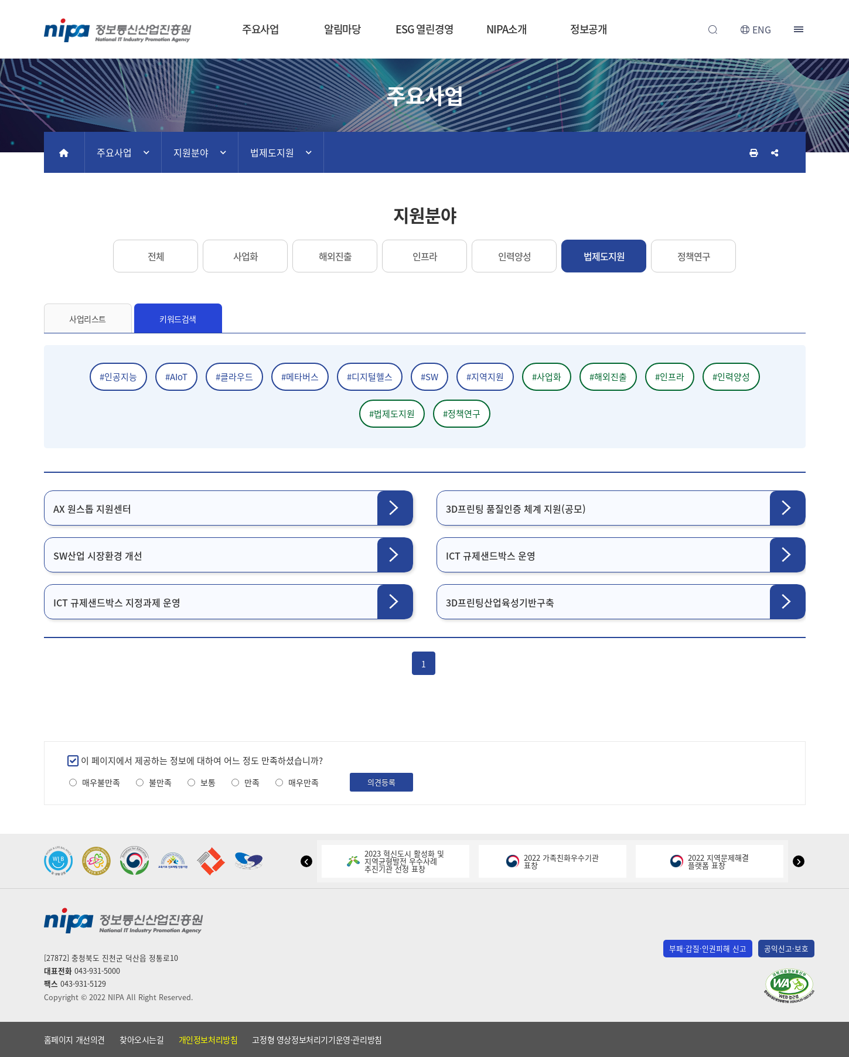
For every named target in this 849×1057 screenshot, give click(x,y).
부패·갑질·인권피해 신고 (707, 948)
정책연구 (693, 256)
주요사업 (260, 29)
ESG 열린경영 (424, 29)
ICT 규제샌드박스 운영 (491, 555)
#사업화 (546, 376)
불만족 (160, 782)
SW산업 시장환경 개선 (97, 555)
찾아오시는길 (142, 1039)
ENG (761, 29)
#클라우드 (234, 376)
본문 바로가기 (424, 0)
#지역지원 (485, 376)
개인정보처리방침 (208, 1039)
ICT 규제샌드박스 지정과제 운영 (116, 602)
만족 (252, 782)
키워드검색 (177, 319)
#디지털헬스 (370, 376)
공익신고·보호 (786, 948)
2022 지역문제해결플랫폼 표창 (709, 861)
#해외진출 (608, 376)
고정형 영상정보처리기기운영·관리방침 (316, 1039)
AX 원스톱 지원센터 (92, 509)
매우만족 (303, 782)
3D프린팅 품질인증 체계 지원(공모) (516, 509)
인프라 (424, 256)
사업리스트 (87, 319)
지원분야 (191, 152)
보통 (208, 782)
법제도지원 (272, 152)
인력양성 (514, 256)
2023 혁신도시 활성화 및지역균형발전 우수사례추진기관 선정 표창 (395, 861)
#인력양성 (731, 376)
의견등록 (381, 781)
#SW (429, 376)
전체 (156, 256)
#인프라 (669, 376)
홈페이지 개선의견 (74, 1039)
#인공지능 (118, 376)
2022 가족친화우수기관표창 (552, 861)
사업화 (245, 256)
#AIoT (176, 376)
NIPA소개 (506, 29)
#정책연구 (461, 413)
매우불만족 (101, 782)
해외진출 (335, 256)
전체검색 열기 (713, 29)
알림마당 (343, 29)
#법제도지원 (392, 413)
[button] (306, 861)
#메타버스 (300, 376)
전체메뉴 (800, 29)
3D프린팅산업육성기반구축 (500, 602)
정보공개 (589, 29)
